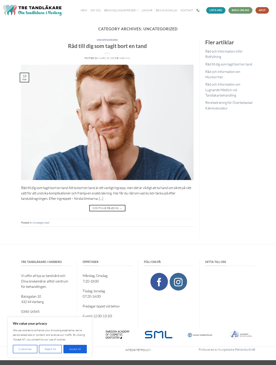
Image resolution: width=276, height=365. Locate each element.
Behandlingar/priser (121, 10)
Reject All (50, 349)
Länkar (147, 10)
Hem (84, 10)
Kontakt (187, 10)
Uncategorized (107, 39)
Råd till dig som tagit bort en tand (107, 46)
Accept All (75, 349)
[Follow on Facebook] (159, 281)
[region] (50, 337)
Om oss (95, 10)
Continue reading (107, 208)
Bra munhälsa (166, 10)
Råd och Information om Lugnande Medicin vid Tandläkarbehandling (222, 89)
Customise (25, 349)
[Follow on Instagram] (178, 281)
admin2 (125, 58)
